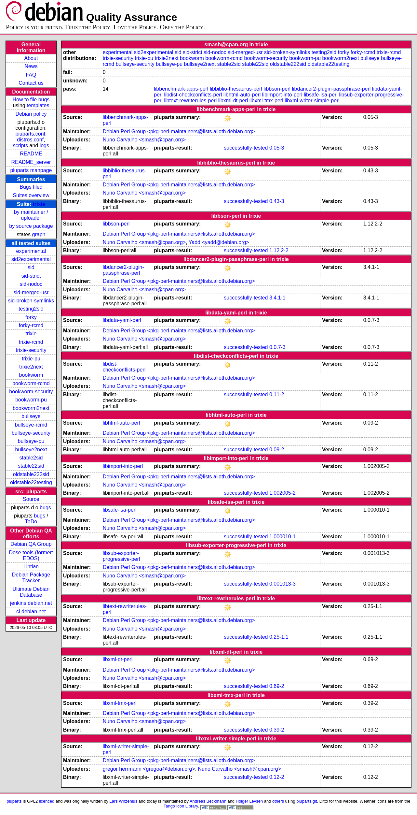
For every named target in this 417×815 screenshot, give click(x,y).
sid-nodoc (31, 284)
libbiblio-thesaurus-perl (236, 89)
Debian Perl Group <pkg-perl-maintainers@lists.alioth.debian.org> (179, 131)
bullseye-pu (31, 441)
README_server (31, 162)
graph (39, 234)
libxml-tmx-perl (266, 100)
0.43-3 (276, 201)
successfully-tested (246, 148)
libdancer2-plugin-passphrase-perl (331, 89)
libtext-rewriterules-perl (190, 100)
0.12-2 (276, 777)
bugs (45, 507)
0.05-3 (276, 148)
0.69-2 (276, 686)
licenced (47, 801)
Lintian (31, 566)
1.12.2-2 (279, 250)
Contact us (31, 83)
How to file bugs (31, 99)
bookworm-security (31, 391)
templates (38, 105)
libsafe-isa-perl (321, 94)
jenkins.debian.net (31, 603)
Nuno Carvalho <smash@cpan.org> (144, 139)
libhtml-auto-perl (242, 94)
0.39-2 (276, 730)
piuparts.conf (30, 134)
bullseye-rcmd (31, 425)
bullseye (31, 416)
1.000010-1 (282, 536)
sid (31, 267)
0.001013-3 (282, 584)
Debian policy (31, 114)
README (31, 153)
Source (31, 499)
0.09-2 (276, 449)
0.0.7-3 (277, 347)
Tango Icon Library (181, 806)
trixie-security (31, 350)
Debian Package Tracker (31, 577)
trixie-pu (31, 358)
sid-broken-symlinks (31, 300)
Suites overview (31, 195)
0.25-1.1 (279, 637)
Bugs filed (31, 187)
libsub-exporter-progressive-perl (121, 556)
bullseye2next (31, 449)
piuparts (14, 801)
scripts (20, 145)
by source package (31, 226)
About (31, 58)
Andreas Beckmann (208, 801)
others (278, 801)
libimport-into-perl (282, 94)
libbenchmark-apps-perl (181, 89)
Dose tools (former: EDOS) (31, 555)
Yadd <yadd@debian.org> (219, 242)
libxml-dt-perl (233, 100)
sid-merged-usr (31, 292)
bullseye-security (31, 433)
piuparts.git (306, 801)
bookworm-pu (31, 399)
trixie (39, 204)
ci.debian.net (31, 611)
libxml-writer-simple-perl (312, 100)
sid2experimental (31, 259)
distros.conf (30, 139)
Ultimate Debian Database (31, 592)
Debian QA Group (30, 544)
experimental (31, 251)
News (30, 66)
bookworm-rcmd (31, 383)
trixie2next (31, 367)
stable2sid (31, 457)
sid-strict (31, 276)
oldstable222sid (31, 474)
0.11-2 (276, 394)
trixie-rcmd (31, 342)
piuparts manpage (31, 170)
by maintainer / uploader (31, 215)
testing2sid (31, 309)
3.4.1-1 (277, 297)
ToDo (31, 521)
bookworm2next (31, 408)
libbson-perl (276, 89)
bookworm (31, 375)
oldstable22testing (31, 482)
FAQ (31, 75)
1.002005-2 (282, 493)
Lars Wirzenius (124, 801)
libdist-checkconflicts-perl (193, 94)
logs (44, 145)
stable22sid (31, 466)
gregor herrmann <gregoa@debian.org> (149, 769)
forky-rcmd (31, 325)
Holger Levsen (249, 801)
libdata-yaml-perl (122, 320)
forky (31, 317)
